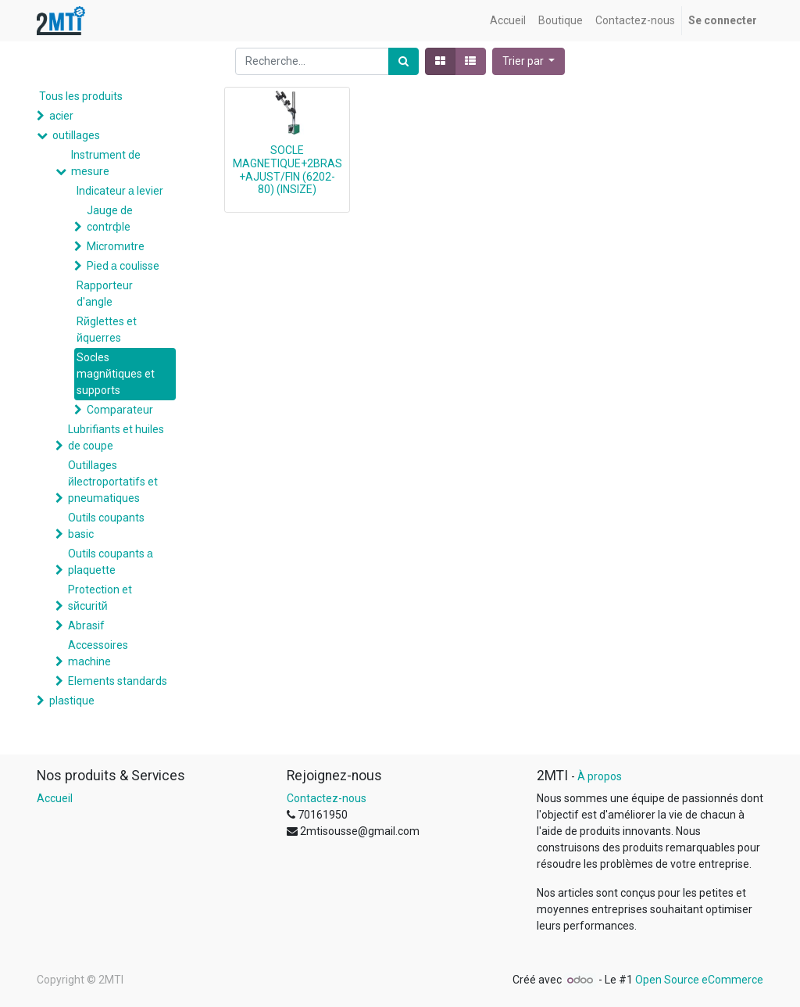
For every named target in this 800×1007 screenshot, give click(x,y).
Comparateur (120, 409)
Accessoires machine (98, 653)
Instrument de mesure (106, 163)
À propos (599, 776)
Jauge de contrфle (110, 218)
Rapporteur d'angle (105, 293)
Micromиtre (116, 246)
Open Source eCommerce (699, 979)
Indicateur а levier (120, 191)
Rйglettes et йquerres (107, 329)
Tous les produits (81, 96)
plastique (72, 700)
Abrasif (86, 625)
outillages (76, 135)
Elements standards (117, 681)
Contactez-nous (326, 798)
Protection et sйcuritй (100, 597)
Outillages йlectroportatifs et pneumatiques (113, 481)
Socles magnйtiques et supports (116, 373)
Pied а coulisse (123, 266)
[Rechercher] (403, 61)
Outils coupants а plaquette (110, 561)
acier (61, 115)
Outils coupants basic (106, 525)
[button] (529, 61)
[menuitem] (508, 20)
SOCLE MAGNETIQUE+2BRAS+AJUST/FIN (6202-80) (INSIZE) (287, 169)
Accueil (55, 798)
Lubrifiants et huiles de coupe (116, 437)
